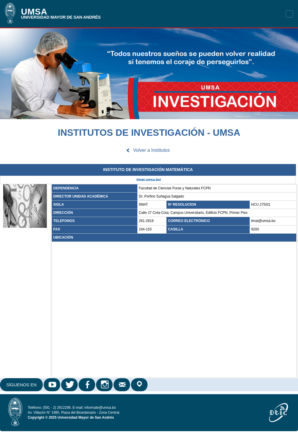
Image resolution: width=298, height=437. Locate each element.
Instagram (104, 384)
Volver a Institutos (151, 150)
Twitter (70, 384)
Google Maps (139, 384)
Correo (122, 384)
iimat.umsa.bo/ (148, 180)
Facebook (87, 384)
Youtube (52, 384)
